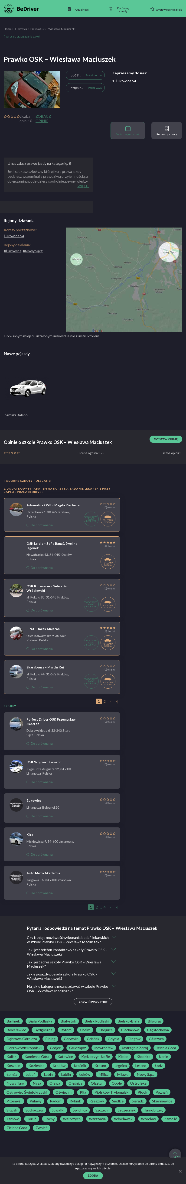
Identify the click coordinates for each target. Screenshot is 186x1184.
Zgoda (93, 1175)
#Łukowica (12, 251)
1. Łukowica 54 (124, 81)
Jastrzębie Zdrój (135, 1052)
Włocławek (123, 1123)
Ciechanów (130, 1035)
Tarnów (13, 1123)
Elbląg (50, 1044)
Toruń (31, 1123)
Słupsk (12, 1115)
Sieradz (138, 1106)
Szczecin (102, 1115)
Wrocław (148, 1123)
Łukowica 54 (14, 236)
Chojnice (106, 1035)
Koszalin (13, 1070)
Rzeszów (96, 1106)
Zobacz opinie (43, 118)
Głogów (133, 1044)
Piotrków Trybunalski (112, 1097)
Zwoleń (42, 1132)
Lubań (31, 1079)
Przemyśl (14, 1106)
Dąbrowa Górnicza (22, 1044)
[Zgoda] (180, 1171)
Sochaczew (34, 1115)
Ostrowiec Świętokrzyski (27, 1097)
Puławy (36, 1106)
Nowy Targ (15, 1088)
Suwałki (58, 1115)
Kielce (123, 1061)
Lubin (48, 1079)
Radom (55, 1106)
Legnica (120, 1070)
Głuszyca (156, 1044)
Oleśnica (75, 1088)
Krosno (100, 1070)
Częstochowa (158, 1035)
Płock (142, 1097)
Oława (54, 1088)
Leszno (140, 1070)
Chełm (85, 1035)
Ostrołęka (138, 1088)
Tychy (50, 1123)
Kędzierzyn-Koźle (95, 1061)
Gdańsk (93, 1044)
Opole (117, 1088)
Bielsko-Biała (128, 1026)
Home (8, 29)
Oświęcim (63, 1097)
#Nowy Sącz (33, 251)
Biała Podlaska (40, 1026)
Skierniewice (162, 1106)
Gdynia (113, 1044)
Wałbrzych (72, 1123)
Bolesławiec (16, 1035)
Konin (163, 1061)
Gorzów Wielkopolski (24, 1052)
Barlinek (13, 1026)
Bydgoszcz (43, 1035)
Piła (83, 1097)
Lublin (66, 1079)
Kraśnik (80, 1070)
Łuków (84, 1079)
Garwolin (71, 1044)
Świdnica (80, 1115)
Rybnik (75, 1106)
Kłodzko (143, 1061)
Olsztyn (97, 1088)
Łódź (159, 1070)
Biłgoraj (154, 1026)
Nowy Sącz (146, 1079)
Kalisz (11, 1061)
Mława (122, 1079)
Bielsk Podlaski (97, 1026)
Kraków (59, 1070)
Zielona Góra (17, 1132)
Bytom (66, 1035)
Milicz (103, 1079)
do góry (175, 1155)
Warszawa (97, 1123)
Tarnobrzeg (153, 1115)
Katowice (65, 1061)
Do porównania (39, 525)
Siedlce (118, 1106)
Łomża (12, 1079)
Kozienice (36, 1070)
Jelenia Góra (166, 1052)
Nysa (37, 1088)
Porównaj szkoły (167, 131)
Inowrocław (103, 1052)
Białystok (68, 1026)
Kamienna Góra (37, 1061)
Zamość (170, 1123)
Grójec (55, 1052)
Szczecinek (127, 1115)
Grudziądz (77, 1052)
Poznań (162, 1097)
